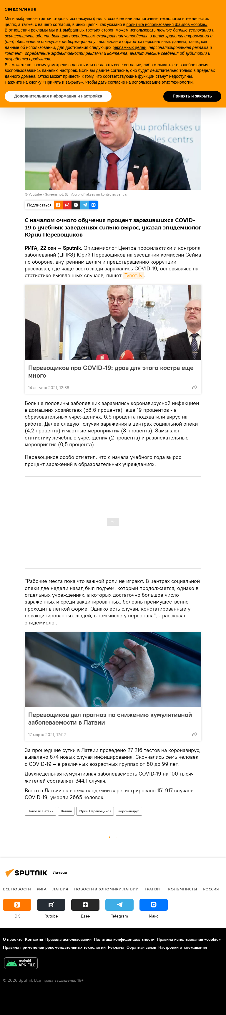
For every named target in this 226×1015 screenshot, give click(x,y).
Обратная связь (141, 947)
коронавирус (128, 811)
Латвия (66, 811)
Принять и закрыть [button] (192, 96)
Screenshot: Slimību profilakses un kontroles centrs (86, 194)
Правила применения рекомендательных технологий (54, 947)
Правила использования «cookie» (189, 939)
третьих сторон (100, 30)
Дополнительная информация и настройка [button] (58, 96)
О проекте (13, 939)
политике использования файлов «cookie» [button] (167, 24)
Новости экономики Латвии (106, 889)
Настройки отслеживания (182, 947)
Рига (41, 889)
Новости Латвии (40, 811)
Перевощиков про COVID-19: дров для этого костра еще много (111, 371)
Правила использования (68, 939)
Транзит (153, 889)
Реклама (116, 947)
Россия (211, 889)
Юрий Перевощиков (95, 811)
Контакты (34, 939)
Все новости (17, 889)
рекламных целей (129, 47)
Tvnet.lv (133, 275)
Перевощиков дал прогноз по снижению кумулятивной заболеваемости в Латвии (110, 718)
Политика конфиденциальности (124, 939)
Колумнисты (182, 889)
